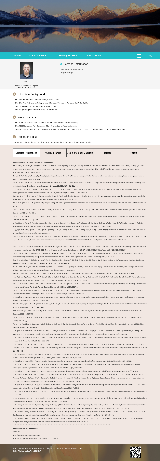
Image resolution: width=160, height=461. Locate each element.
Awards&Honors (94, 55)
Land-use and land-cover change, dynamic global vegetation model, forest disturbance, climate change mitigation (52, 142)
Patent (133, 153)
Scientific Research (39, 55)
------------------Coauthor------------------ (25, 428)
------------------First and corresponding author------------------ (33, 162)
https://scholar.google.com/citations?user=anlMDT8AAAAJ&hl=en (35, 438)
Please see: (17, 432)
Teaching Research (67, 55)
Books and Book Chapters (80, 153)
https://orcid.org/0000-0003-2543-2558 (26, 435)
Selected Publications (26, 153)
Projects (107, 153)
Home (17, 55)
